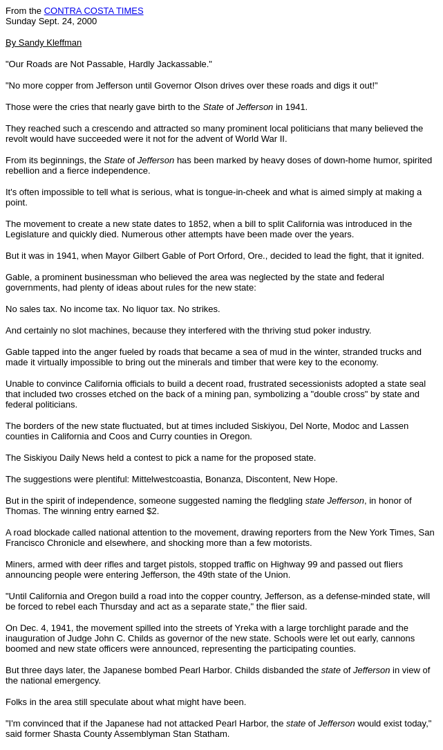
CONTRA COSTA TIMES (94, 11)
